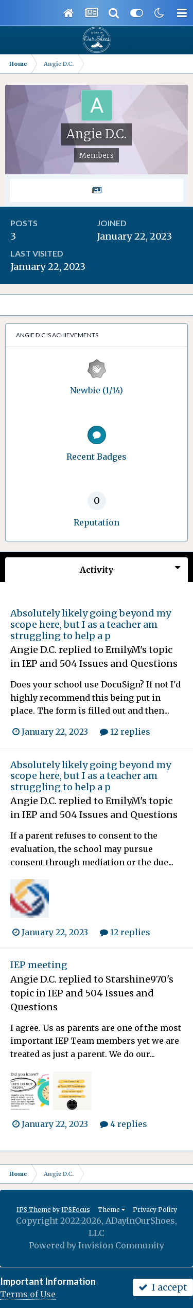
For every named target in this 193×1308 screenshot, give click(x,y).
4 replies (123, 1124)
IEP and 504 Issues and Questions (100, 663)
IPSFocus (75, 1209)
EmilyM (123, 650)
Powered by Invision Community (96, 1245)
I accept (162, 1287)
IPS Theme (33, 1209)
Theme (111, 1209)
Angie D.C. (33, 650)
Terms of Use (28, 1294)
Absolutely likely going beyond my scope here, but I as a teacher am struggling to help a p (90, 624)
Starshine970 (136, 979)
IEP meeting (38, 965)
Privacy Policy (155, 1209)
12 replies (125, 731)
